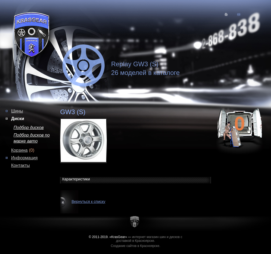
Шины (17, 111)
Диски (17, 118)
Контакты (20, 165)
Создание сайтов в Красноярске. (135, 246)
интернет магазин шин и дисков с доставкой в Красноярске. (149, 239)
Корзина (19, 150)
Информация (24, 158)
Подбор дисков (29, 127)
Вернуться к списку (88, 201)
